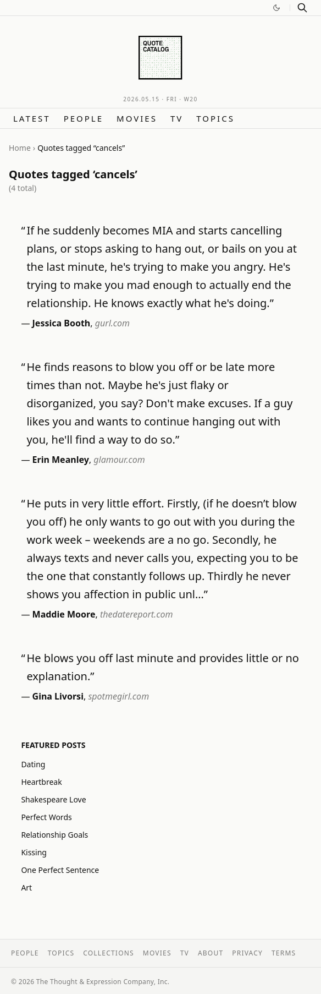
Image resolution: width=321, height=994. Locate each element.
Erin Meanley (60, 460)
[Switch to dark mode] (276, 7)
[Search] (302, 7)
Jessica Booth (61, 323)
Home (20, 148)
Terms (284, 953)
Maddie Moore (64, 614)
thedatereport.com (136, 614)
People (83, 118)
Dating (33, 764)
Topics (215, 118)
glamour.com (119, 460)
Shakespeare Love (53, 799)
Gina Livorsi (58, 696)
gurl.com (112, 323)
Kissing (34, 852)
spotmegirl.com (118, 696)
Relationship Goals (54, 834)
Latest (32, 118)
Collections (108, 953)
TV (176, 118)
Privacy (247, 953)
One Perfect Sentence (60, 870)
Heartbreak (41, 782)
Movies (137, 118)
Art (26, 887)
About (210, 953)
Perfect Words (46, 817)
